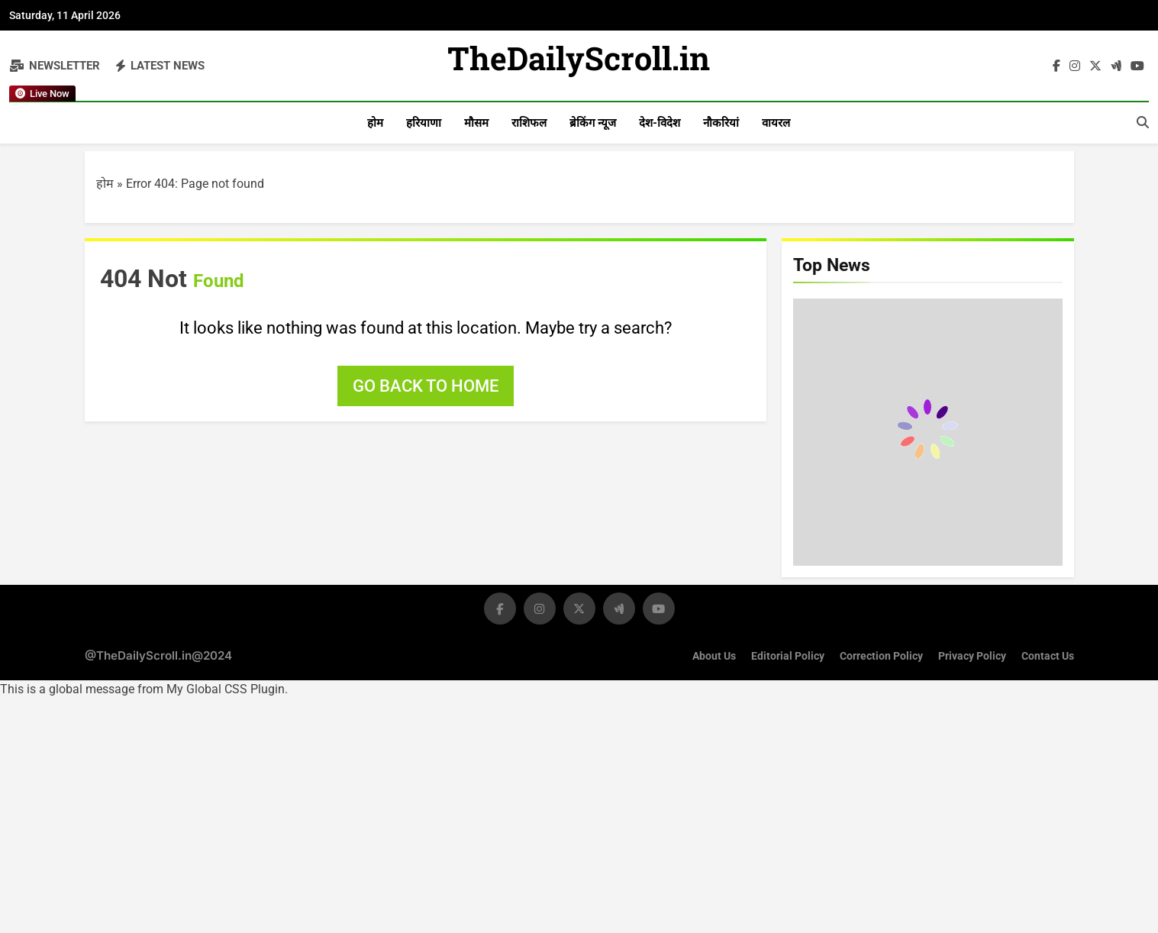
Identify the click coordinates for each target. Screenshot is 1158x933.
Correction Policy (881, 656)
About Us (714, 656)
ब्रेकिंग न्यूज (592, 123)
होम (375, 123)
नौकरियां (721, 123)
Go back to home (425, 385)
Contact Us (1047, 656)
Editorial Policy (787, 656)
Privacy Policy (972, 656)
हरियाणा (423, 123)
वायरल (776, 123)
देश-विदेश (659, 123)
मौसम (476, 123)
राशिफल (529, 123)
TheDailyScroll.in (579, 62)
